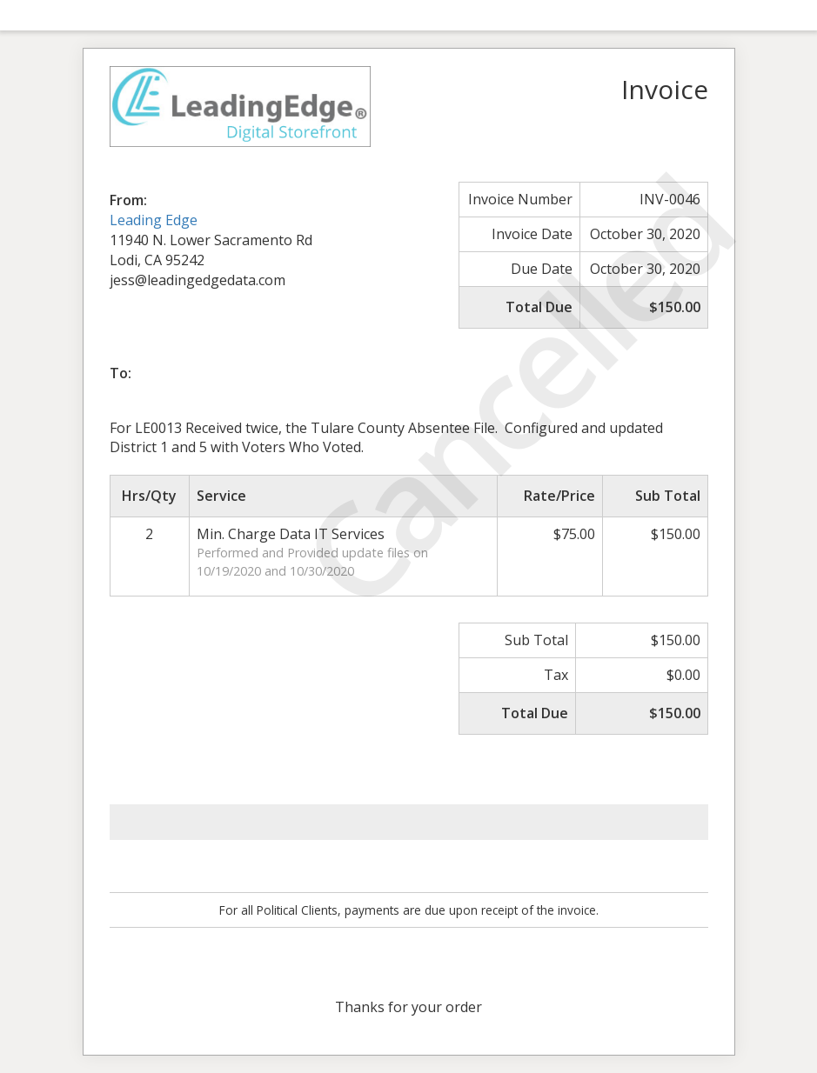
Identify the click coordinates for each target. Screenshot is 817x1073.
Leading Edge (154, 220)
